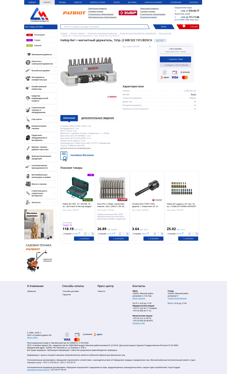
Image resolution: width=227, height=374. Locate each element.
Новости (78, 2)
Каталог (47, 2)
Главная (31, 2)
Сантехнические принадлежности (39, 166)
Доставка (132, 2)
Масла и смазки (39, 184)
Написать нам (138, 323)
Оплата (116, 2)
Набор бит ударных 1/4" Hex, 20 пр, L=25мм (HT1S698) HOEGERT (181, 205)
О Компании (175, 2)
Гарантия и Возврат (153, 2)
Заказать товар (175, 59)
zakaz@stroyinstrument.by (38, 370)
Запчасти (39, 202)
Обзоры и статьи (97, 2)
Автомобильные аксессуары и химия (39, 176)
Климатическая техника (39, 127)
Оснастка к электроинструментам (39, 62)
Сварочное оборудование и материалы (39, 137)
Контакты (194, 2)
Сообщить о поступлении (175, 65)
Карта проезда (138, 298)
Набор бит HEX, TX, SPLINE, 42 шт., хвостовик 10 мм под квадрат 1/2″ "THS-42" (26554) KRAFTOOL (77, 206)
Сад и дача (39, 119)
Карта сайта (32, 337)
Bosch (193, 94)
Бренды (62, 2)
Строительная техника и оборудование (39, 110)
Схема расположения (177, 298)
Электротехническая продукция (39, 157)
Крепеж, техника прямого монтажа (39, 148)
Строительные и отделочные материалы (39, 193)
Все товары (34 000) (34, 27)
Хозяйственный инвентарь (39, 87)
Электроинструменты (39, 54)
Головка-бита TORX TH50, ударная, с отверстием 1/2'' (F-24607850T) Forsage (145, 206)
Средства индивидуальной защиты (39, 98)
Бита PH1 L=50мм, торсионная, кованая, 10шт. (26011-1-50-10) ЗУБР (111, 206)
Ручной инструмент (148, 17)
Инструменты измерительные (39, 78)
